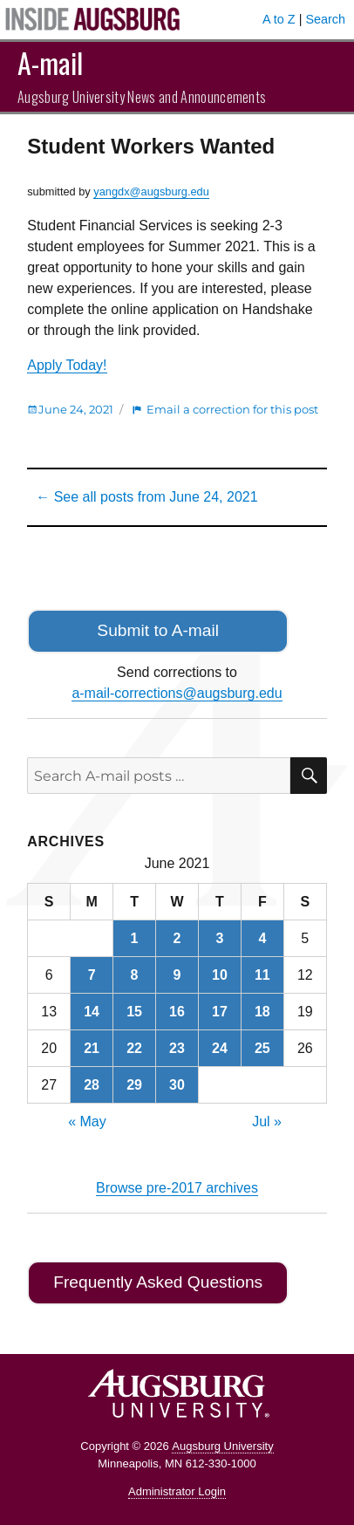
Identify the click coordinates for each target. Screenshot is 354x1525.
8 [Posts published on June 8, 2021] (135, 975)
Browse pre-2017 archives (177, 1187)
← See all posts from (146, 496)
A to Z (279, 19)
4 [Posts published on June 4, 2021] (262, 938)
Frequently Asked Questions (157, 1282)
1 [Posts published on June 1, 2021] (135, 938)
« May (87, 1121)
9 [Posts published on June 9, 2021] (177, 975)
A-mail (50, 62)
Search (325, 19)
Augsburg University (222, 1446)
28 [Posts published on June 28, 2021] (91, 1084)
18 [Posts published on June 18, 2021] (262, 1011)
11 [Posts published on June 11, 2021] (262, 975)
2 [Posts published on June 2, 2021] (177, 938)
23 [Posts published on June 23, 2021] (177, 1048)
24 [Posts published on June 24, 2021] (220, 1048)
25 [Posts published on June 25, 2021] (262, 1048)
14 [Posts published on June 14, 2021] (91, 1011)
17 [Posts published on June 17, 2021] (220, 1011)
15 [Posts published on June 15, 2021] (134, 1011)
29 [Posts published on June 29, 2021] (134, 1084)
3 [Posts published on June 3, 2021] (219, 938)
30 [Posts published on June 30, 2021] (177, 1084)
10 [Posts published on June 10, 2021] (220, 975)
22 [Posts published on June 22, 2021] (134, 1048)
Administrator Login (177, 1491)
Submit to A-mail (158, 630)
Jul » (267, 1121)
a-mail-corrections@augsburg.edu (176, 693)
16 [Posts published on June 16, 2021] (177, 1011)
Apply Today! (66, 365)
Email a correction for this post (232, 409)
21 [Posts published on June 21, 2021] (91, 1048)
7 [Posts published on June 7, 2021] (92, 975)
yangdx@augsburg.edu (151, 191)
